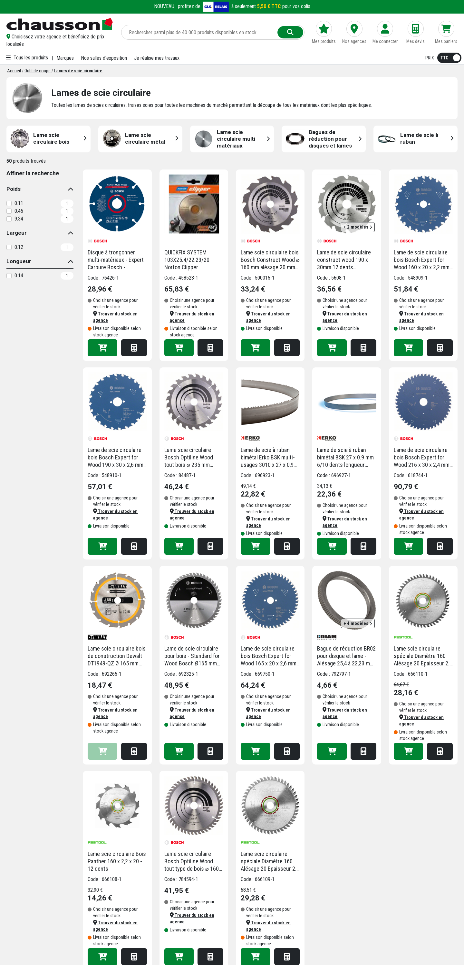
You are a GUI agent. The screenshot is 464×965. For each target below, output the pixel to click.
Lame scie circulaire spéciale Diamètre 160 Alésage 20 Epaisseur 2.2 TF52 (423, 656)
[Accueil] (14, 70)
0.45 (19, 211)
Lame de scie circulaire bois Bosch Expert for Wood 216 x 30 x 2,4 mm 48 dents (422, 457)
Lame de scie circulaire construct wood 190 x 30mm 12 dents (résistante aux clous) (344, 260)
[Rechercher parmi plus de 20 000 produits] (199, 32)
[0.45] (9, 211)
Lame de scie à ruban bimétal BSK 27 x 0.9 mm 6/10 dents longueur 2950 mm (345, 457)
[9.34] (9, 218)
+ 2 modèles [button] (357, 227)
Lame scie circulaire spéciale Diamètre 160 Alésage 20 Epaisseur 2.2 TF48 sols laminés (270, 861)
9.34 (19, 219)
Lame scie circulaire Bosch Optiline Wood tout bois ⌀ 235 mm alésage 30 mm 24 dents (192, 457)
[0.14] (9, 275)
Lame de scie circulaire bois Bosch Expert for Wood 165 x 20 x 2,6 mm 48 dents (268, 656)
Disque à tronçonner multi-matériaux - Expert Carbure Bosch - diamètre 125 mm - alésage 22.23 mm (116, 260)
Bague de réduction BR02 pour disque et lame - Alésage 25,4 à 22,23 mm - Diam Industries (346, 656)
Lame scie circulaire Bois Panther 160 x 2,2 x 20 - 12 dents (117, 861)
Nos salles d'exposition (104, 58)
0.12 (19, 247)
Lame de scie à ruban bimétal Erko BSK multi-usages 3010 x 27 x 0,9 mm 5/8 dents (268, 457)
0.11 (19, 203)
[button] (59, 40)
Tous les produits (27, 58)
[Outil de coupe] (37, 70)
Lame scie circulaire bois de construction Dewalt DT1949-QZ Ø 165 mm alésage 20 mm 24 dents (117, 656)
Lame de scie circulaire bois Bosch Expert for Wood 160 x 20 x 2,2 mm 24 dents (422, 260)
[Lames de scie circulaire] (78, 70)
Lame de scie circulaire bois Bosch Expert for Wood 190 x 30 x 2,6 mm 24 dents (115, 457)
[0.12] (9, 247)
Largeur (16, 233)
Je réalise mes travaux (156, 58)
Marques (65, 58)
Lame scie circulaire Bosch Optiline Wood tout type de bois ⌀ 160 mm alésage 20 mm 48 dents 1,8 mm (191, 861)
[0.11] (9, 203)
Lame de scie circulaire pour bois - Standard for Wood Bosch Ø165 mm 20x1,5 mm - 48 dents (192, 656)
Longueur (18, 261)
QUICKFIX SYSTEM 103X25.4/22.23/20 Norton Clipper (186, 260)
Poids (13, 189)
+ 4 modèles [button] (357, 623)
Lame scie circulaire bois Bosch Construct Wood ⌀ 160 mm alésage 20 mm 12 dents (270, 260)
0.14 (19, 275)
